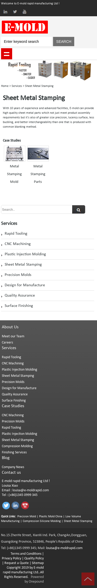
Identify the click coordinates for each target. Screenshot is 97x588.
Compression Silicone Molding (42, 521)
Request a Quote (16, 563)
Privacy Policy (11, 558)
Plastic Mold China (50, 516)
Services (17, 86)
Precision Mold (26, 516)
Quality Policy (34, 558)
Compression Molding (17, 446)
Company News (13, 467)
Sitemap (38, 563)
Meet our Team (13, 336)
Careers (7, 343)
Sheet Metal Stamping (23, 265)
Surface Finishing (19, 306)
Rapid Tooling (16, 234)
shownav (6, 53)
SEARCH (63, 41)
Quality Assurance (20, 295)
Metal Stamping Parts (38, 174)
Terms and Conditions (26, 554)
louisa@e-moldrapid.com (30, 490)
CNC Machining (18, 244)
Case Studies (13, 406)
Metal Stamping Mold (14, 174)
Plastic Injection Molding (25, 254)
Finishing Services (14, 452)
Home (5, 86)
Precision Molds (18, 275)
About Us (10, 327)
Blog (6, 458)
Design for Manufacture (25, 285)
